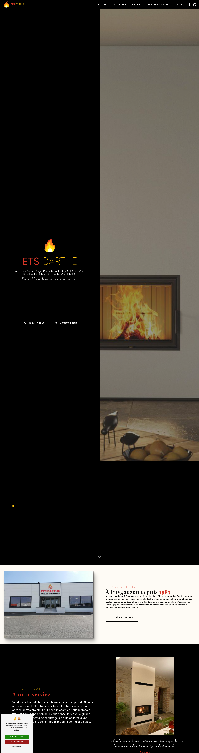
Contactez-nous (65, 323)
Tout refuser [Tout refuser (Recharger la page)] (16, 742)
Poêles (135, 4)
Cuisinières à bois (156, 4)
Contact (178, 4)
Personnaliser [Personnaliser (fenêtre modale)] (17, 747)
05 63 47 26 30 (33, 323)
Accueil (102, 4)
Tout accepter (17, 737)
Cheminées (119, 4)
